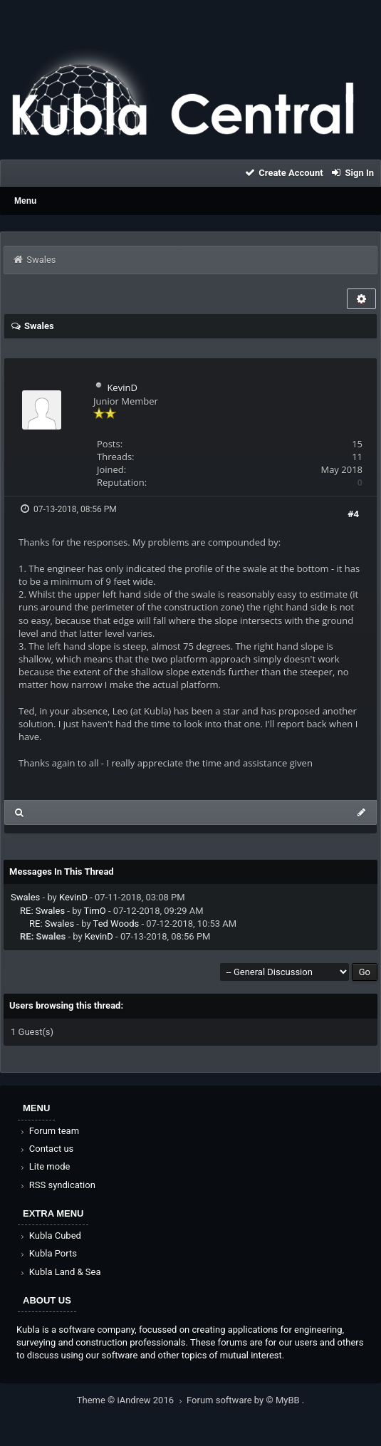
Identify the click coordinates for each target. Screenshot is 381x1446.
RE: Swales (42, 910)
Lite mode (44, 1166)
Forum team (49, 1130)
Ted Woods (116, 923)
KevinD (122, 387)
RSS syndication (57, 1185)
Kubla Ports (48, 1253)
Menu (25, 201)
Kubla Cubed (50, 1235)
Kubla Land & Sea (60, 1271)
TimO (95, 910)
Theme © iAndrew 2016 (132, 1400)
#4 (353, 513)
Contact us (46, 1148)
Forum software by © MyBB (244, 1400)
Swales (25, 897)
